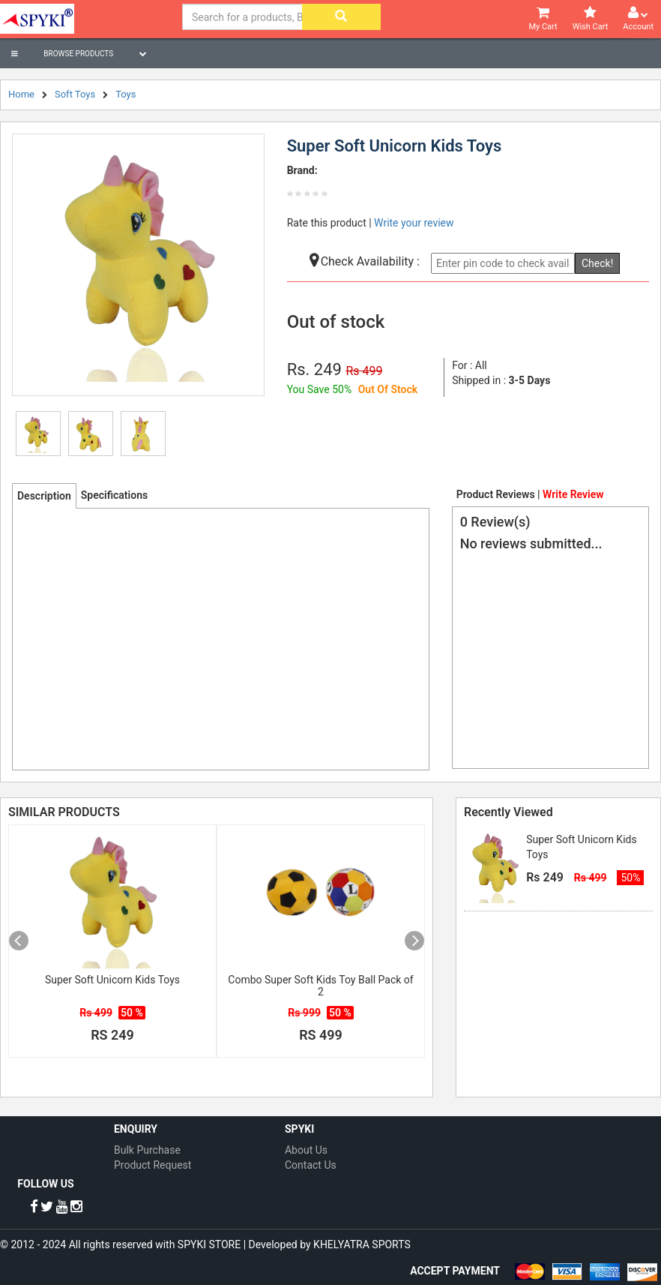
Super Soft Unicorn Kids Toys (112, 980)
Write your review (413, 223)
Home (21, 94)
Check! (597, 263)
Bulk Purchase (147, 1150)
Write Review (573, 494)
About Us (306, 1150)
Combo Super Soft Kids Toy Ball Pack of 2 (320, 986)
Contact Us (310, 1165)
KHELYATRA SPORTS (362, 1244)
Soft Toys (75, 94)
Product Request (152, 1165)
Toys (125, 94)
